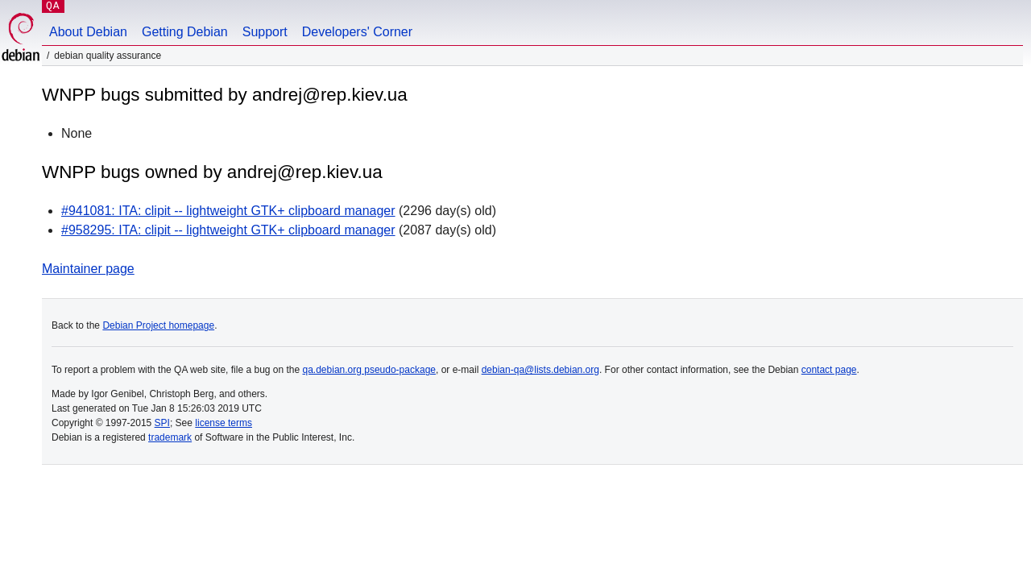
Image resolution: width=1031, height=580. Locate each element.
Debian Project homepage (158, 325)
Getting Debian (185, 32)
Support (265, 32)
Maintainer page (88, 269)
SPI (162, 423)
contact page (829, 369)
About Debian (88, 32)
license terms (223, 423)
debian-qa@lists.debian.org (540, 369)
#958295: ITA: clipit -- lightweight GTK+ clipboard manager (228, 230)
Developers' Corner (357, 32)
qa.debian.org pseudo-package (369, 369)
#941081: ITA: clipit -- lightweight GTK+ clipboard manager (228, 211)
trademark (170, 437)
